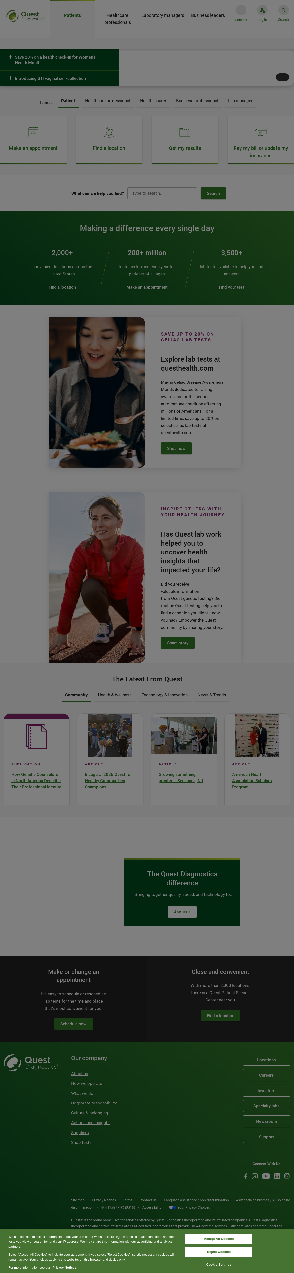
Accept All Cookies (219, 1239)
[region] (147, 1251)
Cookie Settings (218, 1264)
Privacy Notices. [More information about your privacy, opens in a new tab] (64, 1267)
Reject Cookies (219, 1252)
